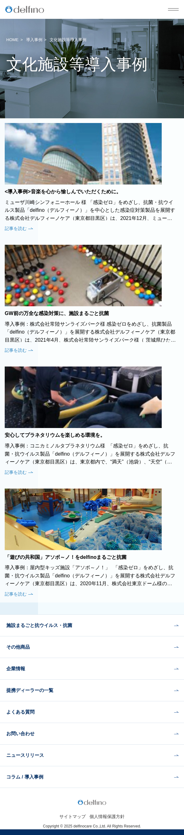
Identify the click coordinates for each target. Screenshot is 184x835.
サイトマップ (72, 816)
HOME (12, 39)
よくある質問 (20, 712)
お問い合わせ (20, 733)
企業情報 (15, 668)
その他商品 (18, 647)
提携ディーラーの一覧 (29, 690)
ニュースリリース (25, 755)
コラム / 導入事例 (24, 776)
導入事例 (34, 39)
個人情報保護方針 (107, 816)
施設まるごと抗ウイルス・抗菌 (39, 625)
